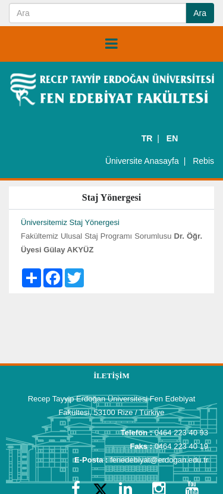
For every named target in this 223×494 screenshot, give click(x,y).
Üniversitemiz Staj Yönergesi (70, 222)
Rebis (203, 161)
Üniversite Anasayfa (142, 161)
